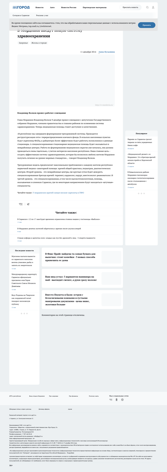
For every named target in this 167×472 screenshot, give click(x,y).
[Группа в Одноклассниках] (116, 399)
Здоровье (23, 42)
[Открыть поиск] (147, 7)
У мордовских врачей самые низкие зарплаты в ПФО (58, 192)
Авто (52, 7)
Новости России (68, 7)
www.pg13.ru (32, 415)
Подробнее (70, 453)
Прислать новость (130, 7)
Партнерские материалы (94, 7)
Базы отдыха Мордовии (37, 396)
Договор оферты (44, 409)
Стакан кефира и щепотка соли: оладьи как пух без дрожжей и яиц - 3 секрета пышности (66, 239)
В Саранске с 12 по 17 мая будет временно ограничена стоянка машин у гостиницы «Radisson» (66, 221)
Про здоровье (53, 396)
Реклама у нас (42, 15)
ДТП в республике (15, 396)
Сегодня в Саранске (21, 15)
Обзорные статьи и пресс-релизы (20, 409)
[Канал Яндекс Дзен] (122, 399)
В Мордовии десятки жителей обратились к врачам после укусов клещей (66, 230)
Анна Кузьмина (106, 51)
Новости (39, 7)
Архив (70, 409)
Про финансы (73, 396)
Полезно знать (94, 396)
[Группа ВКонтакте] (111, 399)
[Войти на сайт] (153, 7)
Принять (147, 25)
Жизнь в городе (39, 42)
